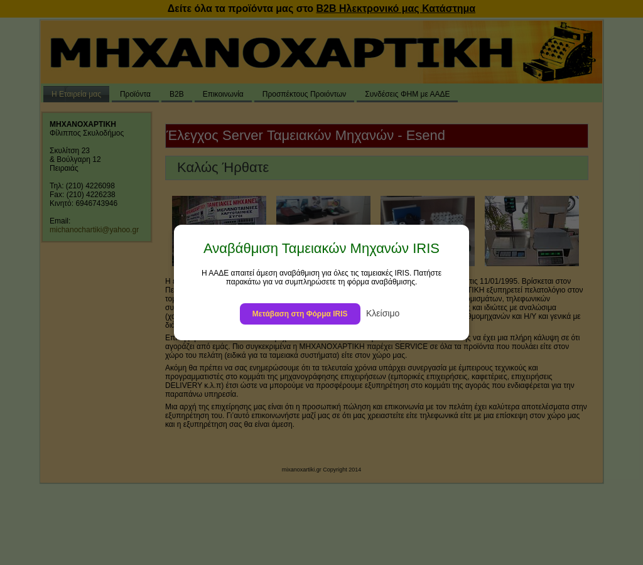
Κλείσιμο (382, 313)
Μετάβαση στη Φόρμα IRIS (300, 313)
